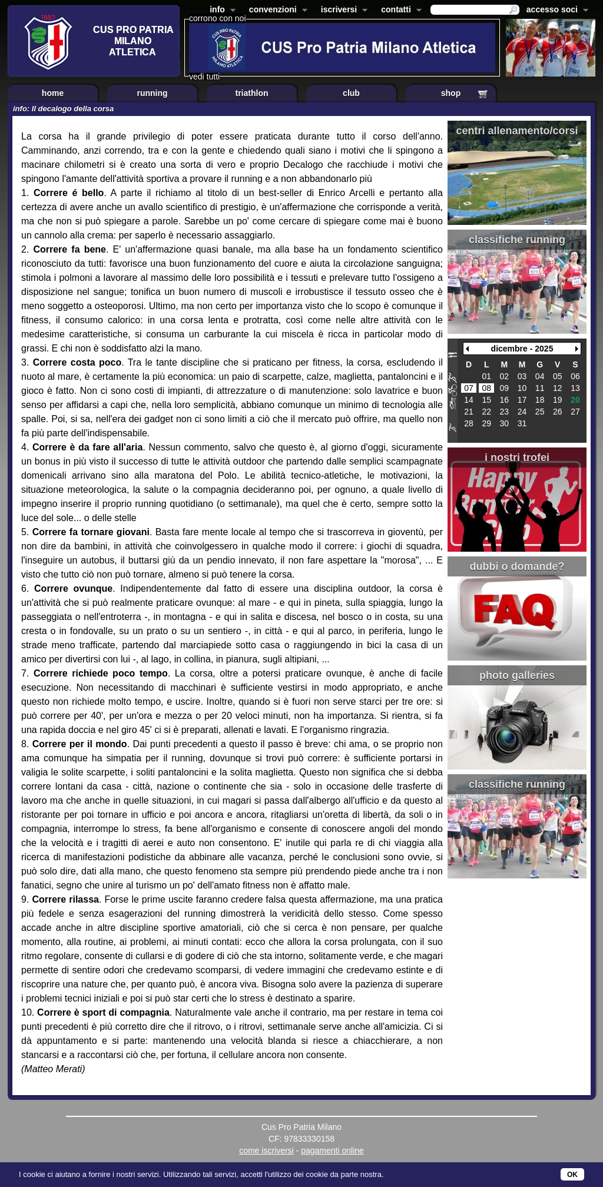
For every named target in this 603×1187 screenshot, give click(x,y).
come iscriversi (266, 1150)
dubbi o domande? (517, 566)
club (351, 93)
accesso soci (555, 10)
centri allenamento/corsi (517, 131)
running (152, 93)
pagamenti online (332, 1150)
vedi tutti (204, 76)
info (220, 10)
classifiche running (517, 240)
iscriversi (342, 10)
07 (468, 388)
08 (486, 388)
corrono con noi (217, 18)
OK (572, 1175)
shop (450, 93)
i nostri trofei (517, 457)
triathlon (252, 93)
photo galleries (517, 675)
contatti (399, 10)
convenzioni (275, 10)
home (53, 93)
